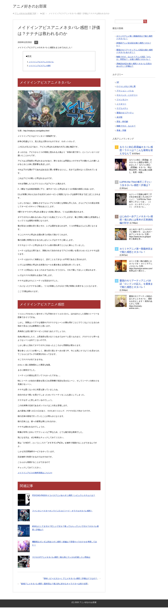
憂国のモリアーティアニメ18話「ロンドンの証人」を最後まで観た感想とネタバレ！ (136, 284)
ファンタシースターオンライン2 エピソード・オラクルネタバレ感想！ (62, 511)
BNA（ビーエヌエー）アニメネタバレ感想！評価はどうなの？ (70, 579)
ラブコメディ (122, 109)
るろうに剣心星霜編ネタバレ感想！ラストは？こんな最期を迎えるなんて (136, 150)
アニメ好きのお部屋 (32, 6)
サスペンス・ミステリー (127, 96)
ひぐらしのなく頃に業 (126, 87)
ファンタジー (122, 100)
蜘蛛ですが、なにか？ (126, 127)
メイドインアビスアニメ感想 (40, 66)
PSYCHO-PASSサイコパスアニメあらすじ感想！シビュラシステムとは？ (63, 496)
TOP (25, 14)
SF (36, 43)
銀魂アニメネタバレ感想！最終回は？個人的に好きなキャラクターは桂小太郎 (54, 584)
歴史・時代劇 (122, 122)
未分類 (119, 118)
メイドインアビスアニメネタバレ (41, 62)
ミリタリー (121, 105)
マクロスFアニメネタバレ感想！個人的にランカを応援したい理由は (61, 558)
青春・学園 (121, 131)
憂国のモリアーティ (125, 113)
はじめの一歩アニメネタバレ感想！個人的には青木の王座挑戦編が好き (136, 220)
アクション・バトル (125, 91)
